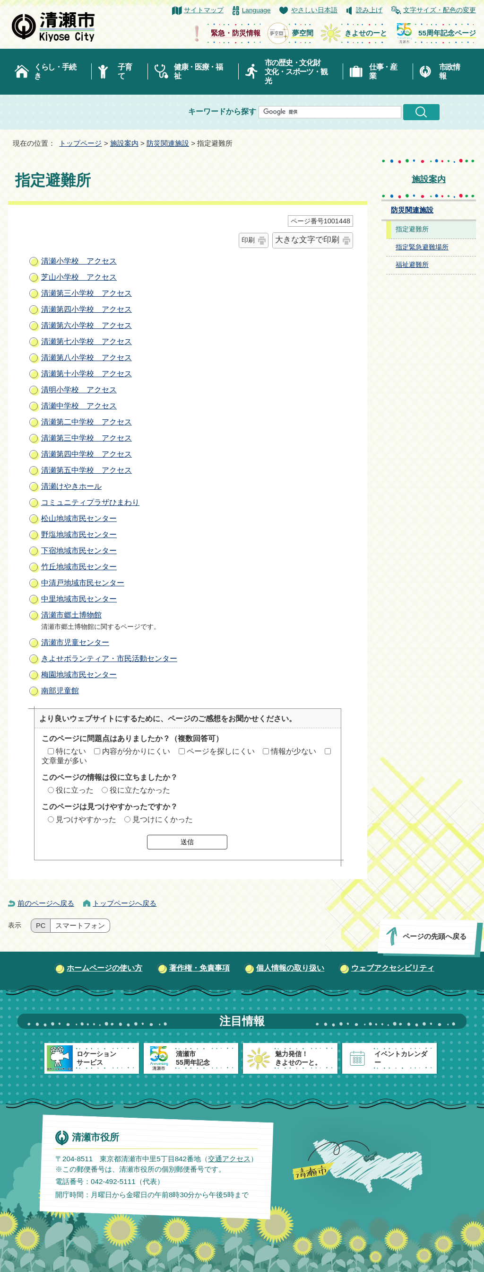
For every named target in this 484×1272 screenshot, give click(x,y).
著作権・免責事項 (199, 968)
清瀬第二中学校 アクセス (86, 422)
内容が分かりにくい (136, 751)
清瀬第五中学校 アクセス (86, 470)
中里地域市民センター (79, 599)
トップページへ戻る (124, 903)
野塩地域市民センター (79, 534)
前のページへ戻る (45, 903)
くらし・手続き (55, 71)
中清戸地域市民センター (82, 583)
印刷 (248, 240)
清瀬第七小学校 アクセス (86, 341)
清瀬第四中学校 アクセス (86, 454)
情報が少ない (293, 751)
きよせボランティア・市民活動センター (109, 658)
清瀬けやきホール (71, 486)
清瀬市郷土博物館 (71, 615)
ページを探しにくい (221, 751)
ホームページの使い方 (104, 968)
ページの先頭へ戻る (435, 936)
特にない (71, 751)
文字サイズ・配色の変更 (439, 10)
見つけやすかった (86, 819)
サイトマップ (204, 10)
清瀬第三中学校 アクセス (86, 438)
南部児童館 (60, 691)
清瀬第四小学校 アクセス (86, 309)
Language (256, 10)
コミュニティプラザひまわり (90, 502)
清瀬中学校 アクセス (79, 406)
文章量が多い (64, 761)
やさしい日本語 (314, 10)
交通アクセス (229, 1159)
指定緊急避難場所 (422, 247)
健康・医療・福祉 (198, 71)
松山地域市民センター (79, 518)
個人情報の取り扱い (290, 968)
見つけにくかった (162, 819)
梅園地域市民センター (79, 675)
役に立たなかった (140, 790)
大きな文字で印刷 (307, 239)
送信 (187, 842)
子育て (124, 71)
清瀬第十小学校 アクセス (86, 374)
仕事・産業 (383, 71)
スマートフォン (80, 925)
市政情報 (449, 71)
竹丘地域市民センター (79, 567)
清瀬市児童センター (75, 642)
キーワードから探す (222, 111)
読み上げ (369, 10)
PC (40, 925)
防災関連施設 (168, 143)
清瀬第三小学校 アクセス (86, 293)
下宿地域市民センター (79, 551)
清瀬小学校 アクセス (79, 261)
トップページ (80, 143)
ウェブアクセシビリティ (392, 968)
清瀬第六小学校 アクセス (86, 325)
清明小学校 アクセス (79, 390)
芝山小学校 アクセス (79, 277)
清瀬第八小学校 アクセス (86, 357)
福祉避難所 (412, 264)
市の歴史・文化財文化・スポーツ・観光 (296, 72)
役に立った (75, 790)
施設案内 (124, 143)
